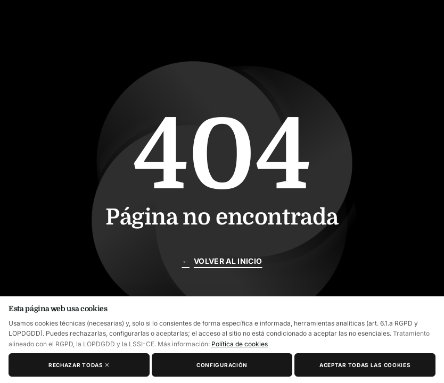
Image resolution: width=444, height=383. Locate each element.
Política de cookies (239, 344)
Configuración (222, 365)
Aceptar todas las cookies (365, 365)
